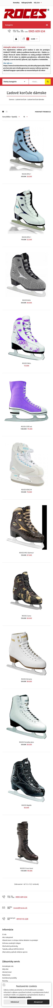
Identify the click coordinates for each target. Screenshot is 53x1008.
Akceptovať (38, 1002)
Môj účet (5, 969)
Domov (11, 99)
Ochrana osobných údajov (11, 943)
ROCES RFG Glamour (26, 553)
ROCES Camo (26, 616)
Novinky (5, 981)
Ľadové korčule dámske (35, 99)
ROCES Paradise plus (26, 742)
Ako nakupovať (7, 937)
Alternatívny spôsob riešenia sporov (14, 952)
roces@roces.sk (20, 908)
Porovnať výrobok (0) (43, 112)
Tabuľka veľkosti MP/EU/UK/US (13, 949)
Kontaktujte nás (7, 966)
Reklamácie (6, 975)
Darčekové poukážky (9, 978)
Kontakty (16, 3)
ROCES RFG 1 (26, 174)
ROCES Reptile (27, 805)
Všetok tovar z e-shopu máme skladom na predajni (20, 940)
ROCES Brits (26, 300)
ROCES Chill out (26, 426)
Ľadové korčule (20, 99)
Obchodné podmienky (10, 946)
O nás (4, 934)
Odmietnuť (15, 1002)
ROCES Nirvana (26, 679)
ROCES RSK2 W (26, 490)
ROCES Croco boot (26, 868)
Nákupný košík (26, 3)
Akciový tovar (7, 972)
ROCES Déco (26, 363)
